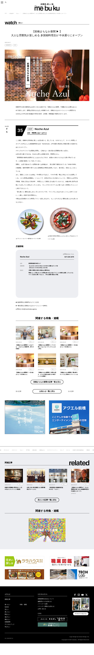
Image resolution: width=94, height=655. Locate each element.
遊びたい (8, 627)
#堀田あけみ (51, 455)
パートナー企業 (43, 613)
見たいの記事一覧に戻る (47, 508)
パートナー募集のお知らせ (47, 616)
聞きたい (8, 624)
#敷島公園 (5, 455)
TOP (6, 13)
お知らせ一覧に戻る (47, 395)
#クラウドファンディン (62, 455)
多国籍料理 (8, 45)
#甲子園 (36, 455)
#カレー (29, 455)
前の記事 (19, 397)
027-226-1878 (68, 257)
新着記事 (12, 13)
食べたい (8, 614)
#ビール (79, 455)
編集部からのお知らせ (45, 610)
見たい (18, 13)
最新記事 (8, 608)
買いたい (8, 622)
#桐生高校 (43, 455)
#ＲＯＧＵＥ (13, 455)
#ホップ (73, 455)
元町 (16, 45)
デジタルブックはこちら (80, 623)
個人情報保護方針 (9, 650)
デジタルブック (10, 635)
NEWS (7, 616)
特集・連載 (23, 614)
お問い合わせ (42, 619)
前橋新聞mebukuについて (46, 608)
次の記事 (71, 397)
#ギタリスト (22, 455)
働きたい (8, 630)
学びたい (8, 638)
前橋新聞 (8, 633)
